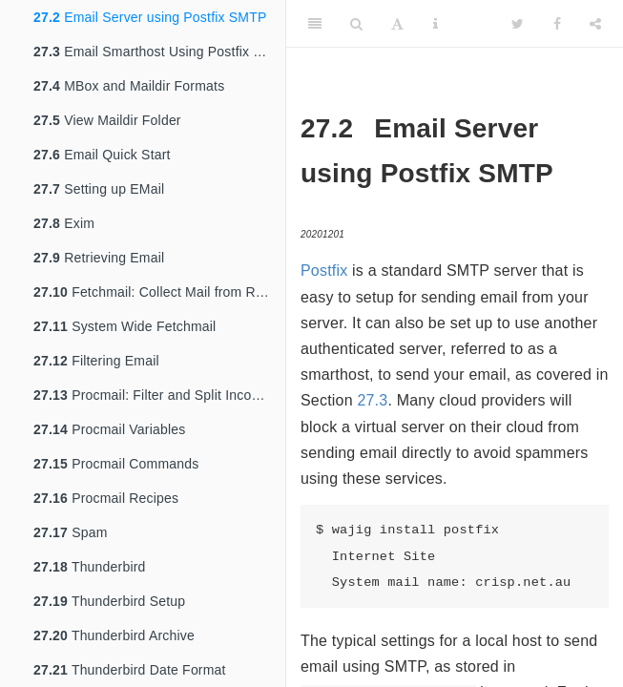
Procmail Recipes (105, 498)
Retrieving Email (98, 257)
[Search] (356, 24)
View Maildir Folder (107, 120)
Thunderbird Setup (109, 601)
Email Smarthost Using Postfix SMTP (159, 51)
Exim (63, 223)
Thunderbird (89, 566)
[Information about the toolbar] (435, 24)
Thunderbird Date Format (129, 669)
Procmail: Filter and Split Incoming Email (159, 395)
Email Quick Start (102, 154)
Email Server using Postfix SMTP (150, 17)
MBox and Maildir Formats (128, 86)
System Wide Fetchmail (124, 326)
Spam (70, 532)
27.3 (372, 400)
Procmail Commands (115, 463)
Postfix (324, 270)
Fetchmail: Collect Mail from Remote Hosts (159, 292)
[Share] (595, 24)
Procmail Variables (109, 429)
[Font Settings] (397, 24)
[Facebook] (557, 24)
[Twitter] (517, 24)
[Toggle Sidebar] (315, 24)
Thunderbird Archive (114, 635)
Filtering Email (96, 360)
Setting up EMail (98, 189)
